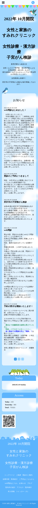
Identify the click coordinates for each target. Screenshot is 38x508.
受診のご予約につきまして (16, 176)
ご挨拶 (18, 475)
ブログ (29, 483)
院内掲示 (28, 487)
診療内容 (6, 479)
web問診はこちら (11, 483)
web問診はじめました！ (15, 110)
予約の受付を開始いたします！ (18, 306)
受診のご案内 (27, 475)
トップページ (9, 475)
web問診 (8, 230)
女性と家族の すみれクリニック (18, 503)
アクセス (20, 487)
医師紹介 (14, 479)
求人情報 (11, 491)
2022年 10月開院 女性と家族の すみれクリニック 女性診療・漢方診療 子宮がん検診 (19, 455)
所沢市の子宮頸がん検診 (15, 202)
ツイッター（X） (22, 491)
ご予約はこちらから (26, 479)
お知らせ (22, 483)
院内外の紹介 (10, 487)
